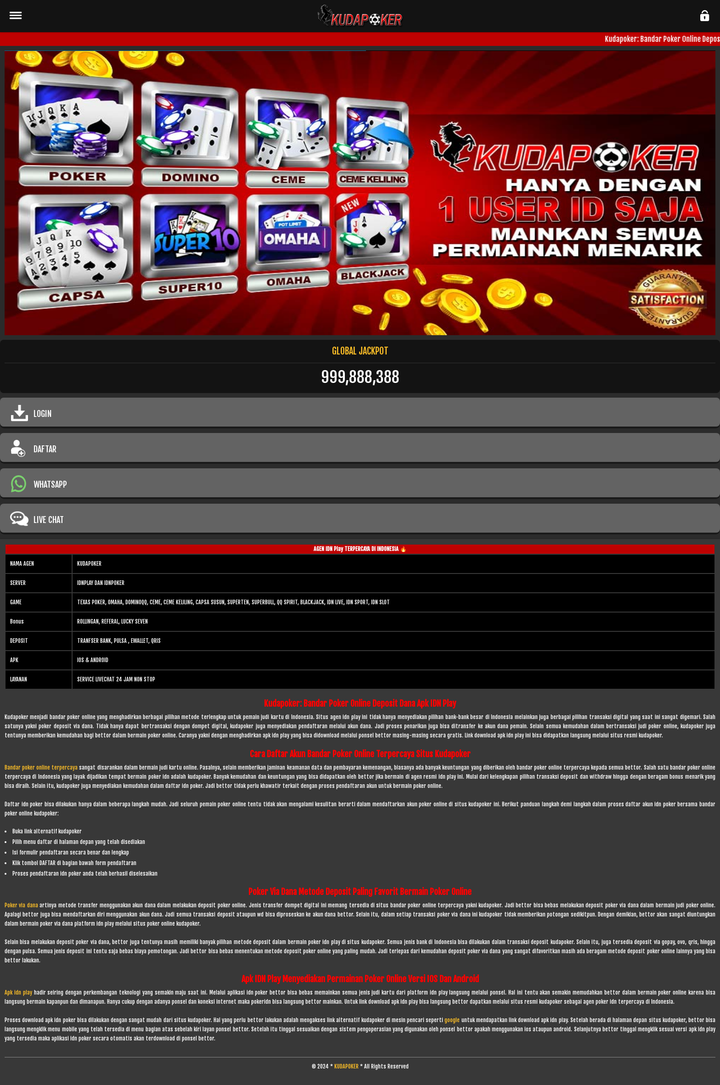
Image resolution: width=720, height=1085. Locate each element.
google (452, 1020)
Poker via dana (21, 905)
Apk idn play (18, 992)
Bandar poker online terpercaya (41, 767)
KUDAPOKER (346, 1066)
